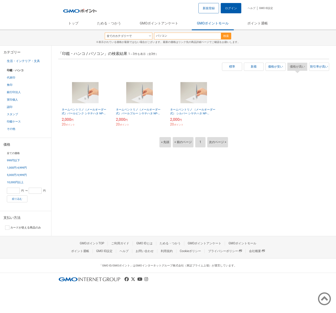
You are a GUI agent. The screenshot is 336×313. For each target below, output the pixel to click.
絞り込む (17, 198)
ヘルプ (251, 8)
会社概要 (257, 251)
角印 (9, 84)
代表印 (11, 77)
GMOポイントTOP (92, 243)
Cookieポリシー (190, 251)
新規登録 (209, 8)
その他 (11, 128)
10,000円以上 (15, 182)
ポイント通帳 (257, 23)
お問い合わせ (145, 251)
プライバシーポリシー (225, 251)
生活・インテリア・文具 (23, 61)
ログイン (231, 8)
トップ (73, 23)
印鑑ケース (14, 121)
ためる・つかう (109, 23)
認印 (9, 107)
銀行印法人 (14, 92)
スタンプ (12, 114)
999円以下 (13, 160)
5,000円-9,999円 (17, 175)
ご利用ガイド (120, 243)
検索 (226, 36)
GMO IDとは (144, 243)
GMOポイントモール (213, 23)
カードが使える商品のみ (23, 227)
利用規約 (167, 251)
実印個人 (12, 99)
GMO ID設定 (266, 8)
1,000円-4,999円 (17, 167)
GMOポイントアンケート (159, 23)
